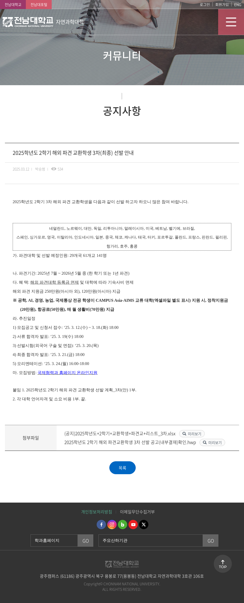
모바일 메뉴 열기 (231, 22)
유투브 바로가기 (133, 524)
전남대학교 (13, 4)
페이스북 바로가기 (101, 524)
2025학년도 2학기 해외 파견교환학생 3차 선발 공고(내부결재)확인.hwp (130, 442)
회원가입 (222, 4)
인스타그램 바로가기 (112, 524)
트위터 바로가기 (143, 524)
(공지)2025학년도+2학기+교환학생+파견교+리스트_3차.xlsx (120, 433)
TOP (223, 567)
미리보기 (194, 433)
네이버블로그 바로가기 (122, 524)
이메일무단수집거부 (137, 512)
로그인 (205, 4)
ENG (237, 4)
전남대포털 (38, 4)
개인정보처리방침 (96, 512)
